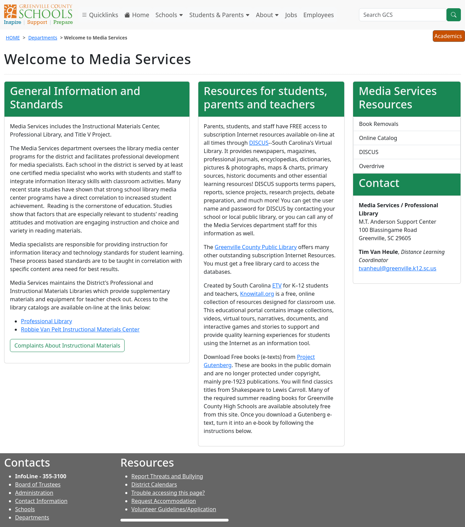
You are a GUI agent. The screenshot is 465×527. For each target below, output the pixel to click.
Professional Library (46, 321)
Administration (34, 492)
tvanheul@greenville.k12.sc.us (397, 268)
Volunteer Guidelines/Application (173, 509)
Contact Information (41, 501)
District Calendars (154, 484)
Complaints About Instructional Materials (67, 345)
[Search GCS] (402, 14)
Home (136, 15)
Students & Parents (219, 15)
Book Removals (378, 124)
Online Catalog (378, 138)
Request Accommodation (163, 501)
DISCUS (258, 143)
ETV (276, 285)
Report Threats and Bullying (167, 476)
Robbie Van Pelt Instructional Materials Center (80, 329)
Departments (42, 37)
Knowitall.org (257, 293)
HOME (13, 37)
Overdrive (371, 166)
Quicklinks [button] (99, 15)
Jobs (291, 15)
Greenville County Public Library (256, 247)
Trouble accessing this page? (168, 492)
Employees (318, 15)
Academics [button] (448, 37)
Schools (169, 15)
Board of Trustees (37, 484)
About (267, 15)
